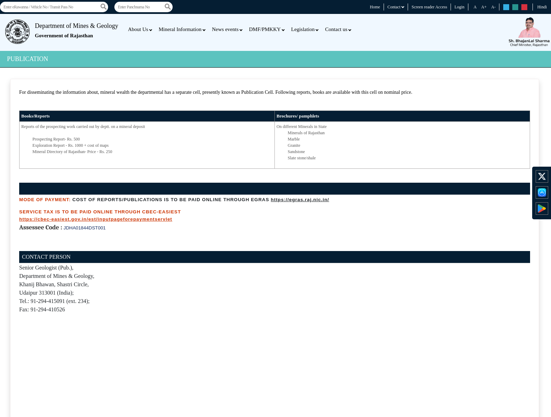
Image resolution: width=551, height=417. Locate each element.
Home (375, 7)
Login (459, 7)
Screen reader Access (429, 7)
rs (506, 7)
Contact (396, 7)
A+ (483, 7)
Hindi (542, 7)
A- (493, 7)
